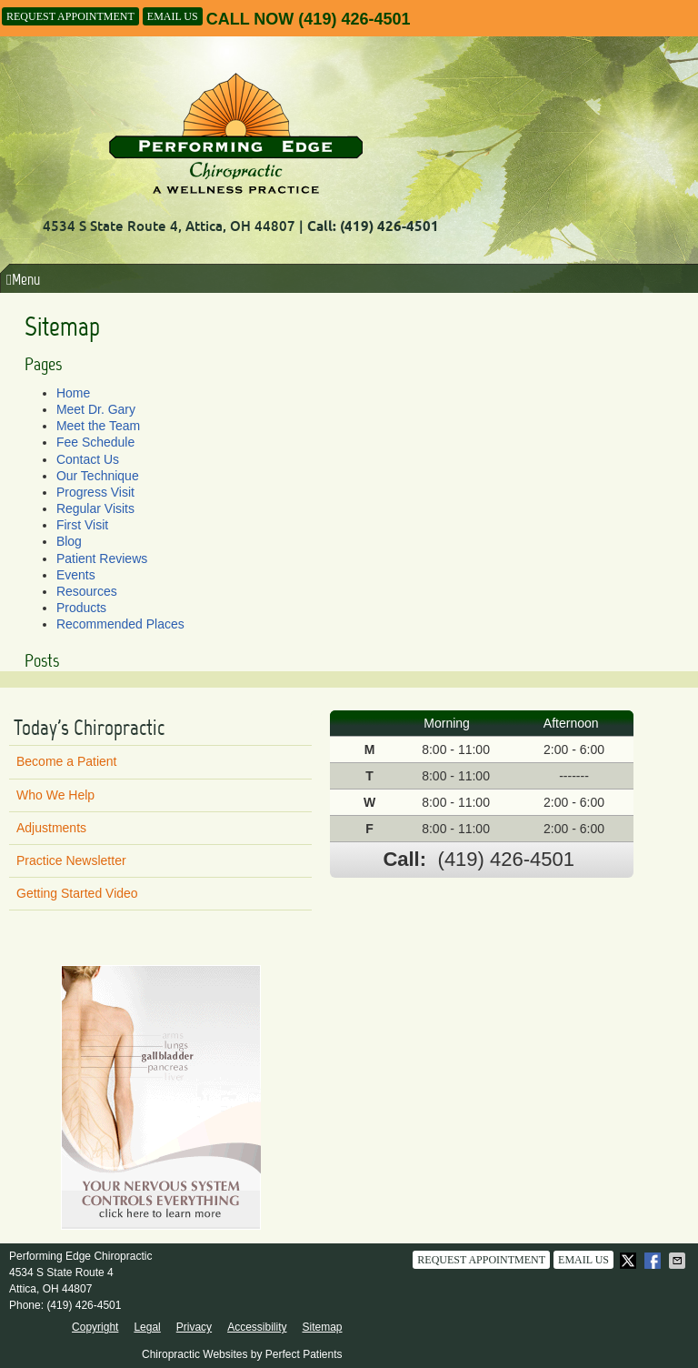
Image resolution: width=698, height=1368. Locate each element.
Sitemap (322, 1327)
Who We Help (55, 795)
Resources (86, 591)
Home (73, 393)
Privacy (194, 1327)
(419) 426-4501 (354, 19)
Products (81, 607)
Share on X (630, 1260)
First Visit (82, 525)
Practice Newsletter (71, 860)
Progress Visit (95, 492)
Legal (147, 1327)
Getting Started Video (77, 893)
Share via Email (679, 1260)
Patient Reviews (101, 558)
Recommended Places (120, 624)
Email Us (172, 16)
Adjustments (51, 827)
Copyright (95, 1327)
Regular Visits (95, 508)
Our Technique (97, 475)
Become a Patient (66, 761)
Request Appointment (70, 16)
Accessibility (256, 1327)
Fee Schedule (95, 442)
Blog (69, 541)
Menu (23, 279)
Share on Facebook (654, 1260)
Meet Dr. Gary (95, 409)
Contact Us (87, 459)
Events (75, 575)
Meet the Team (98, 425)
